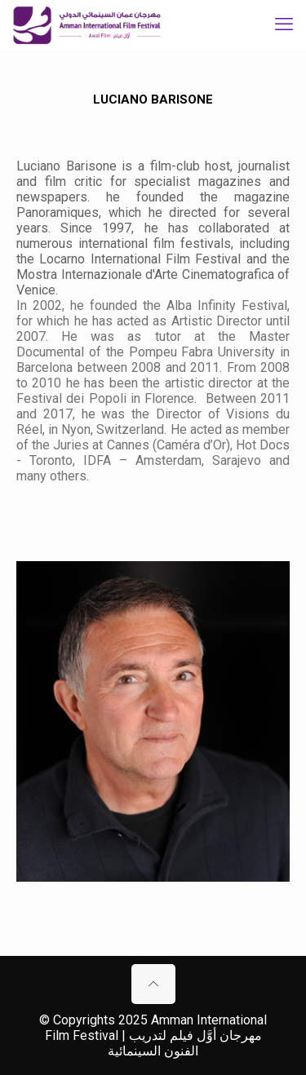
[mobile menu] (284, 24)
